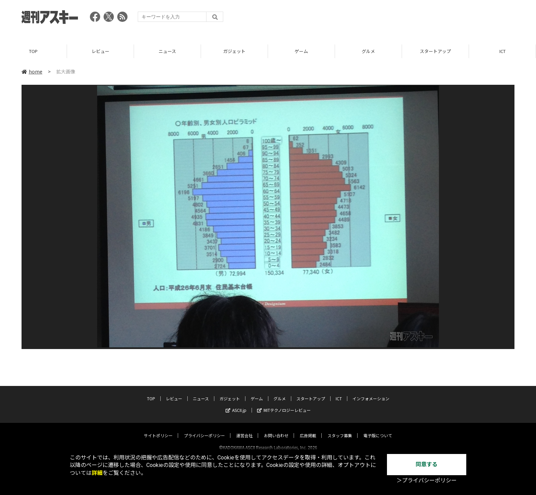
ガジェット (234, 51)
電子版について (377, 429)
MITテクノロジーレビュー (284, 404)
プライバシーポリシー (204, 429)
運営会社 (244, 429)
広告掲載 (308, 429)
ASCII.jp (236, 404)
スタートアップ (435, 51)
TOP (33, 51)
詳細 (97, 473)
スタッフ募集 (339, 429)
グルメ (368, 51)
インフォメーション (370, 392)
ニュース (167, 51)
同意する (427, 464)
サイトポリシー (158, 429)
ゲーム (301, 51)
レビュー (100, 51)
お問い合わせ (276, 429)
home (32, 71)
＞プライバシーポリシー (427, 480)
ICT (502, 51)
